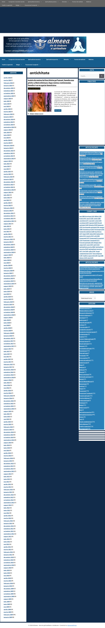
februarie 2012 (8, 521)
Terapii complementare (85, 422)
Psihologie (82, 403)
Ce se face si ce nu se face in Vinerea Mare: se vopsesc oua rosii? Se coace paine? (90, 167)
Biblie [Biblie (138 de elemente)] (98, 216)
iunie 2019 (7, 291)
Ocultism (81, 386)
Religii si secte (38, 114)
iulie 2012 (7, 508)
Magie (81, 365)
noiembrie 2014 (8, 435)
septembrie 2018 (9, 315)
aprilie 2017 (7, 359)
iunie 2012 (7, 510)
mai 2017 (6, 356)
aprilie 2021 (7, 234)
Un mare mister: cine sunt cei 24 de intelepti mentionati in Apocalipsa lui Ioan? (90, 191)
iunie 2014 (7, 448)
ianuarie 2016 (8, 398)
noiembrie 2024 (8, 122)
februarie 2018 (8, 333)
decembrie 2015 (9, 401)
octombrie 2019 (8, 281)
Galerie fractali (83, 362)
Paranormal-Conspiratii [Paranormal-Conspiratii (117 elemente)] (91, 240)
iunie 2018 (7, 322)
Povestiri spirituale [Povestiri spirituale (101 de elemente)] (86, 243)
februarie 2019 (8, 302)
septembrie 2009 (9, 596)
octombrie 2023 (8, 156)
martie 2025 (7, 111)
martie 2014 (7, 455)
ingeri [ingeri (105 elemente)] (86, 234)
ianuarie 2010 (8, 586)
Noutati (81, 379)
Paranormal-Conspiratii (33, 5)
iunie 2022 (7, 197)
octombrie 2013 (8, 468)
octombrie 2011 (8, 531)
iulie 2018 (7, 320)
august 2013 (7, 474)
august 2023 (7, 161)
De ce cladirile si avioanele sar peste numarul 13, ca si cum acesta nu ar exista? (91, 180)
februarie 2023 (8, 177)
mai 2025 (6, 106)
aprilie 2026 (7, 77)
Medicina (88, 2)
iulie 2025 (7, 101)
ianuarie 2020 (8, 273)
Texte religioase (83, 424)
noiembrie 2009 (8, 591)
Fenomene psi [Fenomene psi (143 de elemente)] (88, 229)
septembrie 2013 (9, 471)
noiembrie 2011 (8, 528)
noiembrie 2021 (8, 216)
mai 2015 (6, 419)
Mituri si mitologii (84, 374)
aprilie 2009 (7, 609)
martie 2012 (7, 518)
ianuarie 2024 (8, 148)
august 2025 (7, 98)
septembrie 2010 (9, 565)
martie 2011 (7, 549)
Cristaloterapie (83, 334)
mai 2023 (6, 169)
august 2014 (7, 442)
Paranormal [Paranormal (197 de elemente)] (84, 238)
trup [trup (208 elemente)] (100, 256)
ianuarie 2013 (8, 492)
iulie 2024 (7, 132)
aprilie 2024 (7, 140)
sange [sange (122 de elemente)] (82, 245)
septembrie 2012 (9, 502)
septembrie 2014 (9, 440)
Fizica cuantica (83, 358)
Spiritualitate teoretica (35, 1)
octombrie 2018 (8, 312)
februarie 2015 (8, 427)
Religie (19, 5)
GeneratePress (72, 625)
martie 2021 (7, 236)
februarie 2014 (8, 458)
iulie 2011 (7, 539)
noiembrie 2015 (8, 403)
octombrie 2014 (8, 437)
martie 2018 (7, 330)
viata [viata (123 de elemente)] (90, 258)
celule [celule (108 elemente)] (97, 218)
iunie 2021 (7, 229)
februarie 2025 (8, 114)
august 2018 (7, 317)
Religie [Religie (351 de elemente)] (97, 243)
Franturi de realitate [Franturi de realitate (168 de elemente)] (86, 232)
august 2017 (7, 349)
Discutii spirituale (84, 343)
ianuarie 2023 (8, 179)
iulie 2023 (7, 163)
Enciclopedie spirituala (85, 348)
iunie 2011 (7, 541)
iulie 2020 (7, 257)
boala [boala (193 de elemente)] (82, 218)
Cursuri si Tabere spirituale (86, 339)
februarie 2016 (8, 395)
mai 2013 (6, 481)
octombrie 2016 (8, 375)
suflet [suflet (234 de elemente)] (92, 251)
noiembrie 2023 (8, 153)
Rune (80, 410)
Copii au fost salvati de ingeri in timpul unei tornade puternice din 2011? (90, 197)
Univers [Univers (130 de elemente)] (83, 258)
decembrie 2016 (9, 369)
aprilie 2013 (7, 484)
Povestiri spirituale (84, 396)
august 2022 (7, 192)
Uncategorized (83, 429)
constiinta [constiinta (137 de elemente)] (83, 221)
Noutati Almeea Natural (85, 381)
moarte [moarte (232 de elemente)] (90, 236)
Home (3, 2)
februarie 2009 (8, 614)
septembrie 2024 (9, 127)
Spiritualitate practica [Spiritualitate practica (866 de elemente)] (87, 247)
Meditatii (81, 370)
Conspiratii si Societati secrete (16, 2)
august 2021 (7, 223)
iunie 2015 (7, 416)
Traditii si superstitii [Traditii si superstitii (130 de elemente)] (90, 256)
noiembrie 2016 (8, 372)
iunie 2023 (7, 166)
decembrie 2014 (9, 432)
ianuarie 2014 (8, 461)
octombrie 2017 (8, 343)
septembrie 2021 (9, 221)
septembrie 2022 (9, 190)
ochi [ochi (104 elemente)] (97, 236)
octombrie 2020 (8, 249)
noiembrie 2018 (8, 309)
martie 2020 (7, 268)
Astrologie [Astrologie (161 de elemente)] (89, 216)
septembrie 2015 (9, 408)
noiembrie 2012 (8, 497)
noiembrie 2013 (8, 466)
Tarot (80, 419)
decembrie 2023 (9, 150)
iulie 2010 (7, 570)
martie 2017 (7, 362)
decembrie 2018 (9, 307)
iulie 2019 (7, 289)
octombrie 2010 (8, 562)
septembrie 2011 (9, 534)
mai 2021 (6, 231)
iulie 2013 (7, 476)
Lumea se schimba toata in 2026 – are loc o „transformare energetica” (90, 185)
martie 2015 (7, 424)
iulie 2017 (7, 351)
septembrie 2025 (9, 96)
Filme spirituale (83, 353)
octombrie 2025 (8, 93)
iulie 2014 (7, 445)
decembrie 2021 (9, 213)
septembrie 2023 (9, 158)
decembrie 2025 (9, 88)
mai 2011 (6, 544)
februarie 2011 (8, 552)
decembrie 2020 (9, 244)
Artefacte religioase (84, 315)
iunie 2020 (7, 260)
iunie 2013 (7, 479)
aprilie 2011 (7, 547)
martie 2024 (7, 143)
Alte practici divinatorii (85, 313)
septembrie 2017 (9, 346)
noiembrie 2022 (8, 184)
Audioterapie (82, 320)
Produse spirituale (84, 400)
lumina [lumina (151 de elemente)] (99, 234)
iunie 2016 (7, 385)
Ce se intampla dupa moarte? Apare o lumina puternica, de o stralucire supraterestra (91, 153)
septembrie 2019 (9, 283)
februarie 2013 (8, 489)
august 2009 (7, 599)
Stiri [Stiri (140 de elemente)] (85, 251)
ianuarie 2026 (8, 85)
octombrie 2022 (8, 187)
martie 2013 (7, 487)
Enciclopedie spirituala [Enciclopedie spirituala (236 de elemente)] (91, 227)
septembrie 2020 (9, 252)
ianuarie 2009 (8, 617)
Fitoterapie (82, 355)
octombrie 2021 (8, 218)
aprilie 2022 (7, 203)
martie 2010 (7, 581)
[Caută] (101, 76)
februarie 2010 (8, 583)
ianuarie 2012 (8, 523)
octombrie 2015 (8, 406)
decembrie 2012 (9, 495)
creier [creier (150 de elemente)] (98, 221)
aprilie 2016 (7, 390)
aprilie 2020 (7, 265)
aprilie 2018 (7, 328)
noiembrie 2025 (8, 90)
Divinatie (66, 1)
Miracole (81, 372)
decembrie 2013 (9, 463)
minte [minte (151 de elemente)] (82, 236)
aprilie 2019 (7, 296)
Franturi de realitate (77, 2)
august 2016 (7, 380)
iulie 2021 (7, 226)
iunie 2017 (7, 354)
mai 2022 (6, 200)
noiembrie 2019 (8, 278)
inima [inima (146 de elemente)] (93, 234)
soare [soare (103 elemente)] (89, 245)
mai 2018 (6, 325)
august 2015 (7, 411)
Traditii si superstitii (7, 5)
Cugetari (81, 336)
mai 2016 (6, 388)
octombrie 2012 (8, 500)
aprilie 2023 (7, 171)
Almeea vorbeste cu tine (85, 310)
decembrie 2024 (9, 119)
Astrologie (82, 318)
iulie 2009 (7, 601)
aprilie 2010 (7, 578)
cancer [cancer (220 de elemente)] (89, 218)
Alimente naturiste (84, 308)
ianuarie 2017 (8, 367)
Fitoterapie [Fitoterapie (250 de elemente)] (99, 229)
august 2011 (7, 536)
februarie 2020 (8, 270)
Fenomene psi (83, 351)
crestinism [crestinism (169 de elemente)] (84, 223)
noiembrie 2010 (8, 560)
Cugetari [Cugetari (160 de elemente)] (93, 223)
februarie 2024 (8, 145)
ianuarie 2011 (8, 554)
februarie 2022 (8, 208)
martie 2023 (7, 174)
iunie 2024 (7, 135)
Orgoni (81, 388)
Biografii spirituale (84, 322)
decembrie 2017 (9, 338)
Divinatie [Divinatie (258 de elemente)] (93, 225)
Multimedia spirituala (85, 377)
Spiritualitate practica (52, 1)
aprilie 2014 (7, 453)
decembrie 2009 (9, 588)
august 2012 (7, 505)
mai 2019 (6, 294)
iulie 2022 (7, 195)
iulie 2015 (7, 414)
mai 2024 (6, 137)
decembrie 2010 (9, 557)
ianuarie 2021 (8, 242)
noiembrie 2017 (8, 341)
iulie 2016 (7, 382)
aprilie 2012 (7, 515)
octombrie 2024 (8, 124)
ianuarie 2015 (8, 429)
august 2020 (7, 255)
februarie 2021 (8, 239)
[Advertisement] (52, 20)
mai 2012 (6, 513)
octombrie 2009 (8, 594)
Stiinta (81, 417)
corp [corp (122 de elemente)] (92, 221)
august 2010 (7, 567)
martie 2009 (7, 612)
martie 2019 (7, 299)
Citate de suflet (83, 327)
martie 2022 (7, 205)
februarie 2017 (8, 364)
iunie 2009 (7, 604)
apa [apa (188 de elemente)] (82, 216)
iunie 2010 (7, 573)
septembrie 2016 (9, 377)
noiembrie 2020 (8, 247)
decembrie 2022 (9, 182)
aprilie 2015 (7, 422)
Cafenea (81, 325)
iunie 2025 (7, 104)
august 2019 (7, 286)
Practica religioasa (84, 398)
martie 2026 (7, 80)
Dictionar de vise (83, 341)
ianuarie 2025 (8, 117)
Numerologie (82, 384)
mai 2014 (6, 450)
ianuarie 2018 (8, 336)
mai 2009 (6, 607)
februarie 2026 (8, 83)
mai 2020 (6, 263)
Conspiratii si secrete (84, 329)
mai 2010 (6, 575)
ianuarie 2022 (8, 210)
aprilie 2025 (7, 109)
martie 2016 (7, 393)
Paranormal (82, 391)
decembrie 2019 (9, 276)
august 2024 (7, 130)
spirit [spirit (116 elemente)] (96, 245)
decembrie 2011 (9, 526)
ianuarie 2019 (8, 304)
